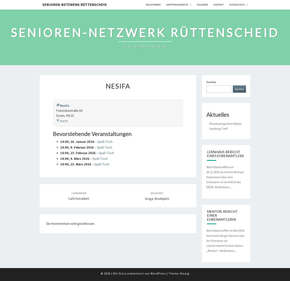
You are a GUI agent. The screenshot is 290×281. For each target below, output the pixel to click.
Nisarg (184, 273)
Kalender (202, 4)
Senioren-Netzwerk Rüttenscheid (74, 4)
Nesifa (62, 105)
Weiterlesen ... (223, 187)
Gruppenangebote (177, 4)
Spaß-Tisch (105, 141)
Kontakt (219, 4)
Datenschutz (237, 4)
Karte (62, 121)
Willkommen (153, 4)
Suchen (211, 82)
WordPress (158, 273)
